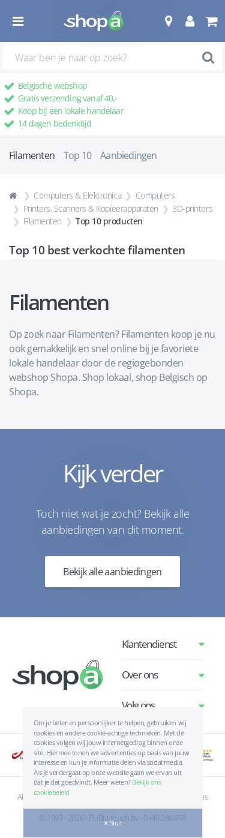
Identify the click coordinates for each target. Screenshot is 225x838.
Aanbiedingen (128, 155)
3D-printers (192, 208)
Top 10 (77, 155)
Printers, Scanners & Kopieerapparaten (90, 208)
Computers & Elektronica (77, 195)
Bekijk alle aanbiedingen (112, 571)
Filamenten (42, 221)
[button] (168, 21)
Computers (155, 195)
